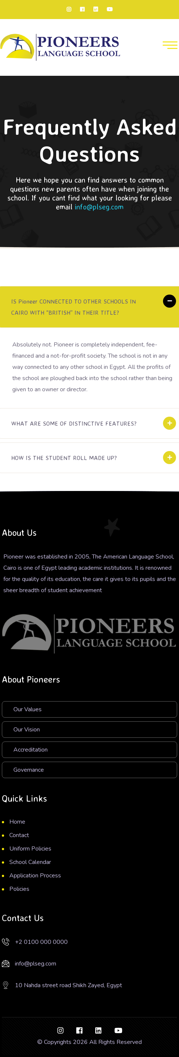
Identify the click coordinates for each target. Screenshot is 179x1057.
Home (17, 822)
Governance (28, 770)
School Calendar (30, 862)
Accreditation (30, 750)
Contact (19, 835)
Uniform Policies (30, 849)
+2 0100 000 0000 (41, 942)
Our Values (27, 709)
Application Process (35, 875)
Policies (19, 889)
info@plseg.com (99, 206)
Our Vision (26, 729)
